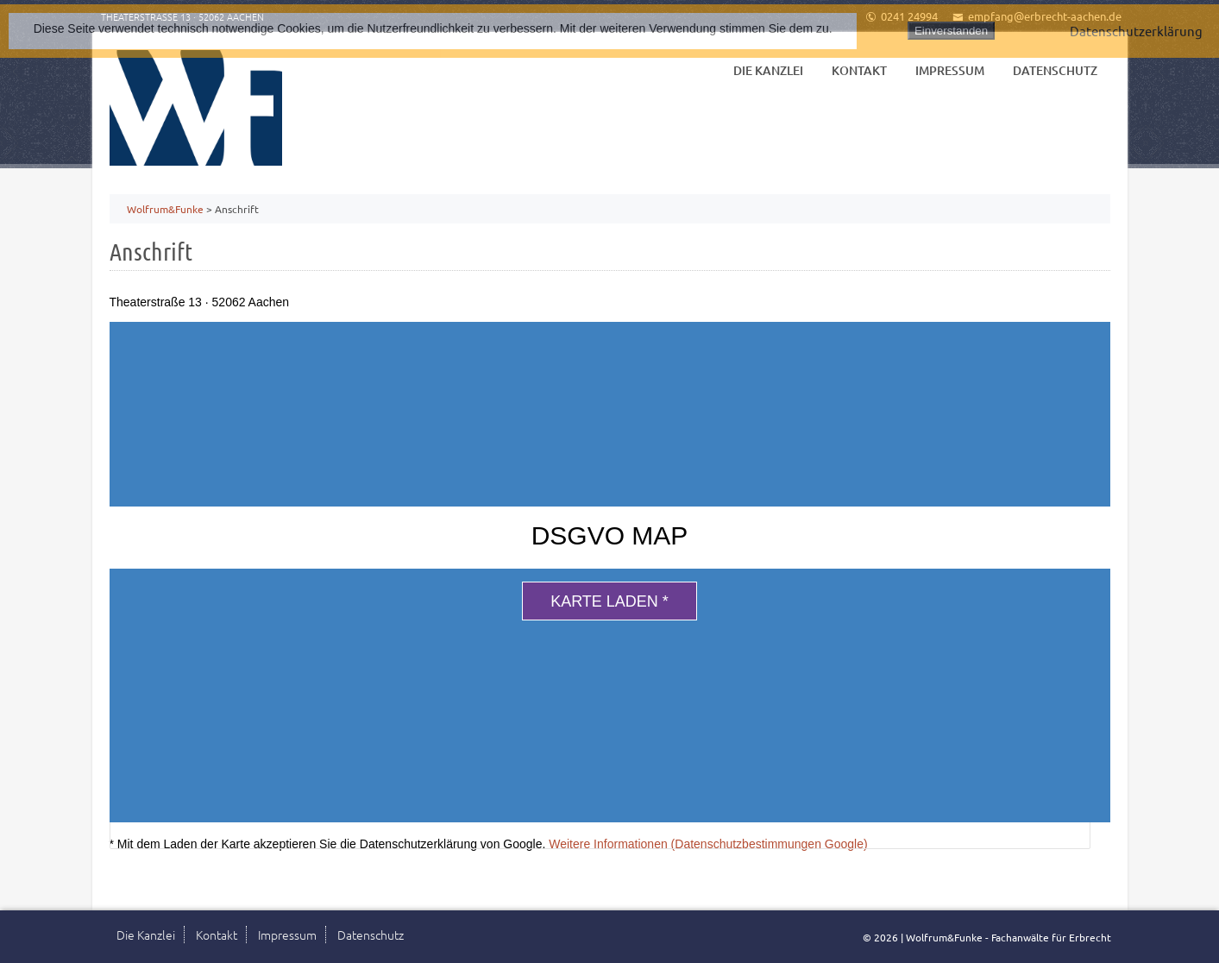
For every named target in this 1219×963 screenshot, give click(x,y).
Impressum (949, 70)
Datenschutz (1055, 70)
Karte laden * (609, 601)
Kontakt (859, 70)
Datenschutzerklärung (1136, 30)
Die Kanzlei (768, 70)
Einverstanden (951, 30)
